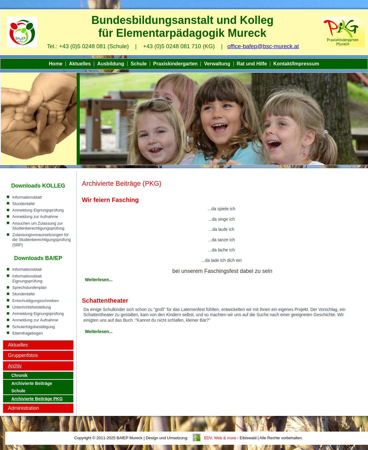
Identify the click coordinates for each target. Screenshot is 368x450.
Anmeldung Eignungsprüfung (38, 210)
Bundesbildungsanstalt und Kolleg (182, 20)
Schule (139, 63)
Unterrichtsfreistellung (31, 307)
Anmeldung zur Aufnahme (35, 216)
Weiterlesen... (99, 279)
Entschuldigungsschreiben (35, 300)
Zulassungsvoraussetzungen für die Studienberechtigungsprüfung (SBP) (41, 239)
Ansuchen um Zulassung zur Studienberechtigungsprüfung (38, 226)
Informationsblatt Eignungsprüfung (27, 278)
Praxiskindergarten (175, 63)
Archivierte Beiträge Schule (31, 387)
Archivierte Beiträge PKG (37, 398)
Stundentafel (23, 203)
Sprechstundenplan (29, 287)
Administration (23, 408)
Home (55, 63)
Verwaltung (217, 63)
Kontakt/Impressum (296, 63)
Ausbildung (110, 63)
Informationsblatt (27, 197)
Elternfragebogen (27, 333)
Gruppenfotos (23, 355)
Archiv (14, 365)
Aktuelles (80, 63)
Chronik (19, 375)
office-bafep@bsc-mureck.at (263, 46)
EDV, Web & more (220, 438)
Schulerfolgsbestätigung (33, 326)
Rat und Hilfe (252, 63)
